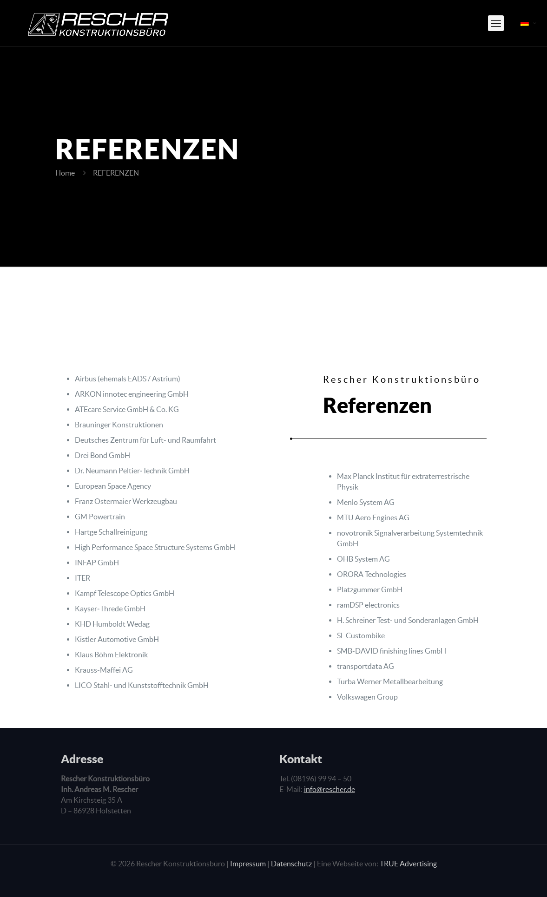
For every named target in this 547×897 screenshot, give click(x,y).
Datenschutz (291, 863)
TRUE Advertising (408, 863)
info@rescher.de (329, 789)
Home (65, 173)
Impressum (248, 863)
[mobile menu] (496, 23)
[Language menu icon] (529, 23)
